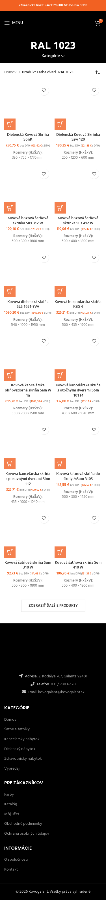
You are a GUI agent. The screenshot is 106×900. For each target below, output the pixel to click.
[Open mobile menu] (13, 23)
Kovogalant (38, 891)
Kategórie (51, 56)
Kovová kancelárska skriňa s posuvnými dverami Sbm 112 (27, 478)
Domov (10, 72)
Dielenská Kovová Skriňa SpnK (28, 137)
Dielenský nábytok (19, 749)
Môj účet (11, 814)
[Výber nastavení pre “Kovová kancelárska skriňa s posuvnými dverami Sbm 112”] (10, 463)
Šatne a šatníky (17, 729)
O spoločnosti (16, 859)
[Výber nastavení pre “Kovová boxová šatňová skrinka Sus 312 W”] (10, 208)
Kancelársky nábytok (22, 739)
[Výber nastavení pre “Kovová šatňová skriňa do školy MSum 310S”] (60, 463)
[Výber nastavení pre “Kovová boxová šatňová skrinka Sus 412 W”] (60, 208)
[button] (10, 291)
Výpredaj (12, 768)
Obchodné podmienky (23, 824)
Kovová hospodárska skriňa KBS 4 (78, 304)
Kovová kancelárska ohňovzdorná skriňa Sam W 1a (28, 389)
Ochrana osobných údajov (26, 833)
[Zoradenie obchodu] (97, 72)
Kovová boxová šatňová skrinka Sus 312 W (28, 220)
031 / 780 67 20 (63, 684)
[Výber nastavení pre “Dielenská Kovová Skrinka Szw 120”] (60, 124)
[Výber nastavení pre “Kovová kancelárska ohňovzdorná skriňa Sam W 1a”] (10, 375)
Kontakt (11, 869)
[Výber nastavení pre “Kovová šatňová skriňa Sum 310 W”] (10, 552)
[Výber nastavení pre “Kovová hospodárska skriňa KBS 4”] (60, 291)
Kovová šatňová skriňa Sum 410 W (78, 565)
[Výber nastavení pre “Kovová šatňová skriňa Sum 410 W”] (60, 552)
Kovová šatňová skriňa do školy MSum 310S (78, 476)
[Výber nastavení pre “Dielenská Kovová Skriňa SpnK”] (10, 124)
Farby (9, 794)
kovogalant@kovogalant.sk (61, 692)
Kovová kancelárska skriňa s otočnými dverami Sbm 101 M (78, 389)
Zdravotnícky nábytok (23, 758)
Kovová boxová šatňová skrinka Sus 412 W (78, 220)
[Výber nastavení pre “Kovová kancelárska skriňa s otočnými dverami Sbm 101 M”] (60, 375)
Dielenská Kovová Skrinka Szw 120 (78, 137)
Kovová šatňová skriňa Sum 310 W (28, 565)
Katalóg (10, 804)
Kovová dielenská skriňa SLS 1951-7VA (28, 304)
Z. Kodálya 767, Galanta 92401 (62, 676)
